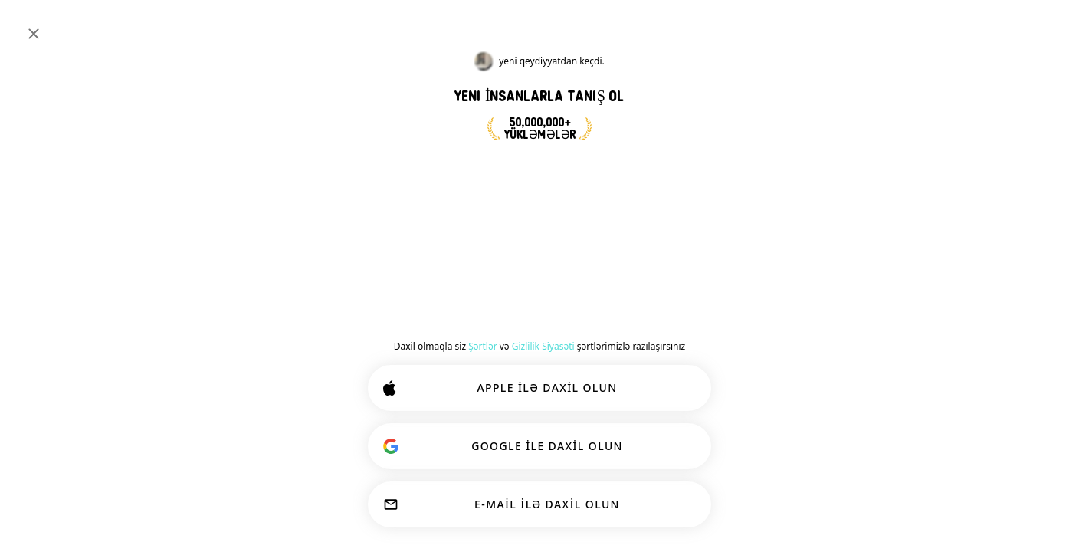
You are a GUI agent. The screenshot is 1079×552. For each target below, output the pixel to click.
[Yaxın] (34, 34)
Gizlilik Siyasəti (543, 346)
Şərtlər (482, 346)
